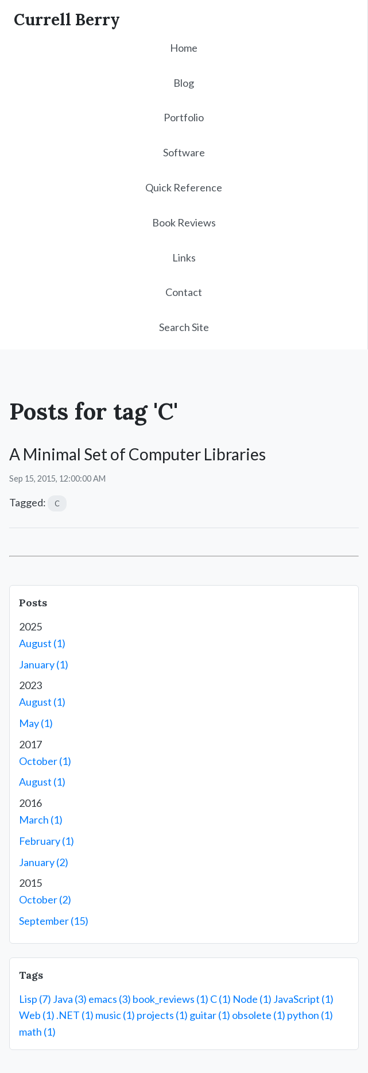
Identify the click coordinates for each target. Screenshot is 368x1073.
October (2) (45, 899)
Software (184, 152)
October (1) (45, 761)
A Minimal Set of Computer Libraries (137, 454)
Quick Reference (183, 187)
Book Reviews (184, 222)
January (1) (43, 664)
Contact (183, 292)
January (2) (43, 862)
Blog (183, 82)
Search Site (184, 327)
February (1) (46, 840)
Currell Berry (67, 19)
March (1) (41, 819)
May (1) (36, 723)
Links (184, 257)
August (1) (42, 643)
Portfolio (184, 117)
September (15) (53, 920)
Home (183, 47)
